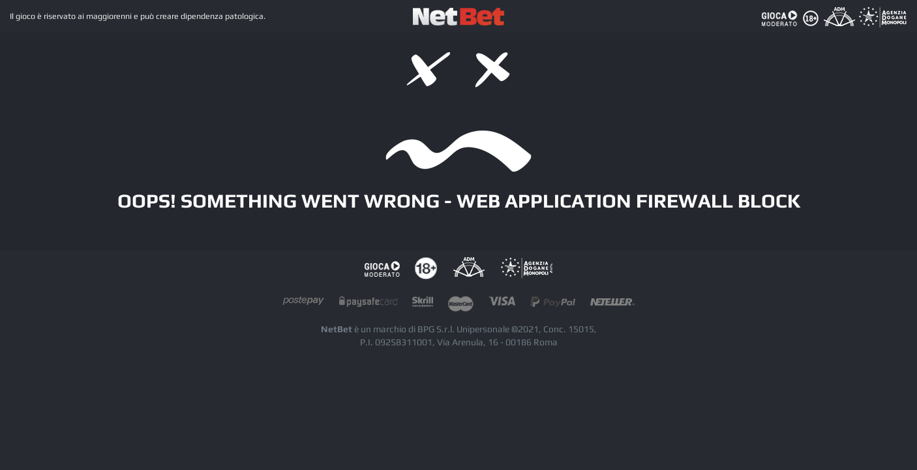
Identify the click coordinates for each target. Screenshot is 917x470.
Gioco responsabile (382, 268)
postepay (303, 304)
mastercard (461, 304)
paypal (552, 304)
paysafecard (368, 304)
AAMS (468, 268)
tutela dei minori (426, 268)
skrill (422, 304)
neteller (612, 304)
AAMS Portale (526, 268)
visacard (502, 304)
